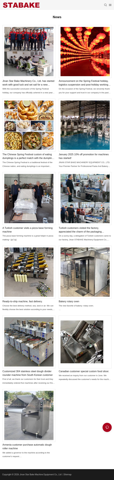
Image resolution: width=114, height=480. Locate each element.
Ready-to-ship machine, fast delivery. (22, 301)
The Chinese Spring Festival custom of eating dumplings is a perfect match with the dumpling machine (27, 156)
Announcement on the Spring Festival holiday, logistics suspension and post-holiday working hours (83, 83)
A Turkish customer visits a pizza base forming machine (27, 230)
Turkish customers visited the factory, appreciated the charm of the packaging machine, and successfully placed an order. (82, 230)
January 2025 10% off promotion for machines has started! (84, 156)
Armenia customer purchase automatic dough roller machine (27, 446)
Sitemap (67, 474)
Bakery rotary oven (69, 301)
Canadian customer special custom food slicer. (84, 371)
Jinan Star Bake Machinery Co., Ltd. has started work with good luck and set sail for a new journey (28, 83)
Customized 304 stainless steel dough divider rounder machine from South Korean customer (27, 373)
